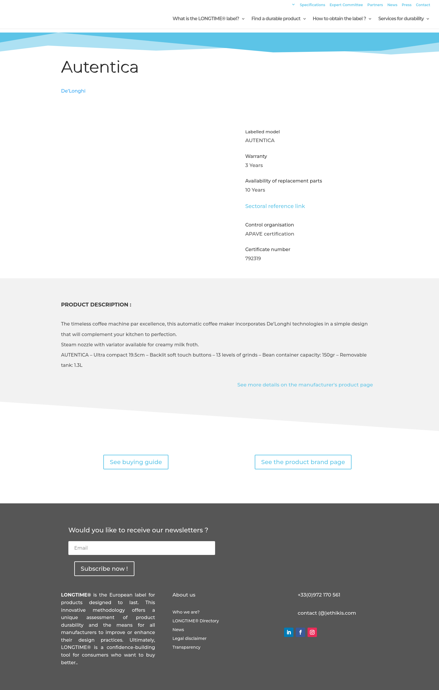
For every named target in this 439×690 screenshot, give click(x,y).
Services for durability (401, 19)
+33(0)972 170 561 (319, 595)
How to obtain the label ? (339, 19)
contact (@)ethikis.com (327, 613)
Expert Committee (346, 5)
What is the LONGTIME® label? (206, 19)
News (392, 5)
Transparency (186, 647)
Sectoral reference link (275, 206)
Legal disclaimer (190, 638)
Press (406, 5)
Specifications (312, 5)
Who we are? (186, 612)
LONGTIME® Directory (196, 621)
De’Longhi (73, 91)
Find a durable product (275, 19)
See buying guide (136, 462)
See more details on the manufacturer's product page (305, 385)
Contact (423, 5)
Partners (375, 5)
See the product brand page (303, 462)
